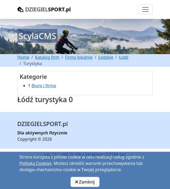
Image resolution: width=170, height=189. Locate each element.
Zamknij (85, 182)
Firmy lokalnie (79, 57)
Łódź (123, 57)
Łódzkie (105, 57)
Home (23, 57)
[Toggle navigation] (145, 9)
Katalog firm (47, 57)
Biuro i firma (43, 85)
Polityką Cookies (35, 163)
